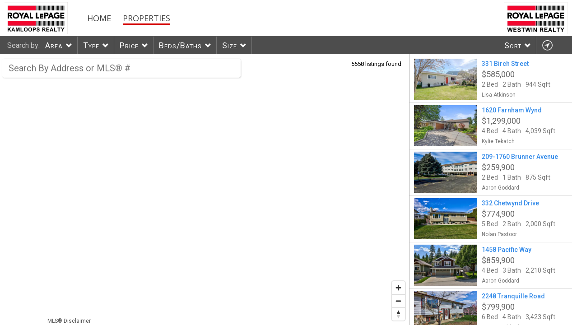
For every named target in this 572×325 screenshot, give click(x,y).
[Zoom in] (398, 287)
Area (54, 45)
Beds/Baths (180, 45)
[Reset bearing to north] (398, 313)
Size (229, 45)
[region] (204, 189)
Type (91, 45)
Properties (146, 18)
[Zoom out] (398, 300)
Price (129, 45)
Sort (512, 45)
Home (99, 18)
